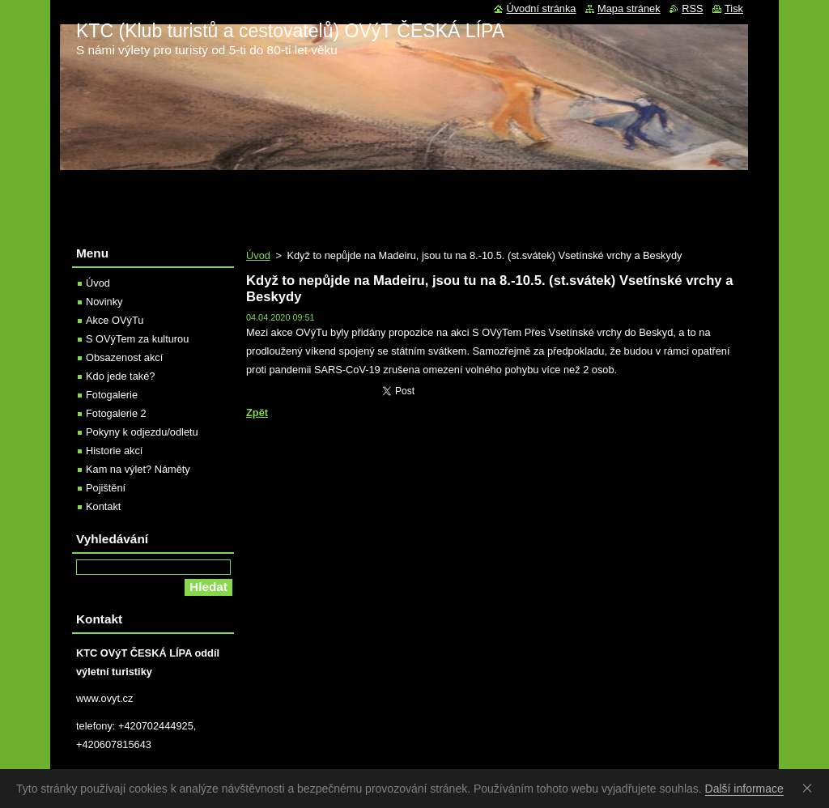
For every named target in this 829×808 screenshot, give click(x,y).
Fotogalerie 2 (116, 413)
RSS (692, 8)
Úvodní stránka (541, 8)
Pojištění (105, 488)
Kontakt (103, 506)
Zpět (257, 412)
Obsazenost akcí (124, 357)
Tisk (734, 8)
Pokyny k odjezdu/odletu (142, 432)
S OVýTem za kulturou (137, 339)
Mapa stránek (629, 8)
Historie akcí (114, 450)
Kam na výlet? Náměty (138, 469)
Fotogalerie (112, 395)
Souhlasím (810, 787)
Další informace (744, 788)
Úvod (258, 255)
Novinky (104, 302)
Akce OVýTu (114, 320)
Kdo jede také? (120, 376)
